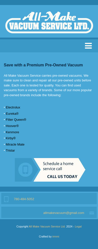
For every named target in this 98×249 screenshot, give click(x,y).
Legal (78, 226)
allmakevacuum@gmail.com (63, 213)
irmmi (55, 236)
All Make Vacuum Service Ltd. (47, 226)
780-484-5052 (24, 199)
